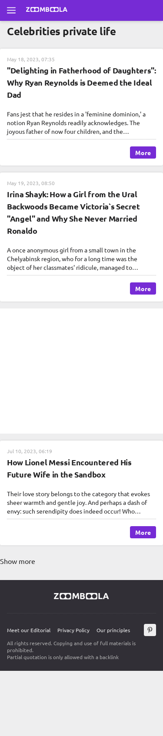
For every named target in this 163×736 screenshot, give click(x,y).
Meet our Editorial (28, 630)
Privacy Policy (73, 630)
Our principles (113, 630)
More (143, 152)
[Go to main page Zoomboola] (47, 10)
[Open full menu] (11, 10)
